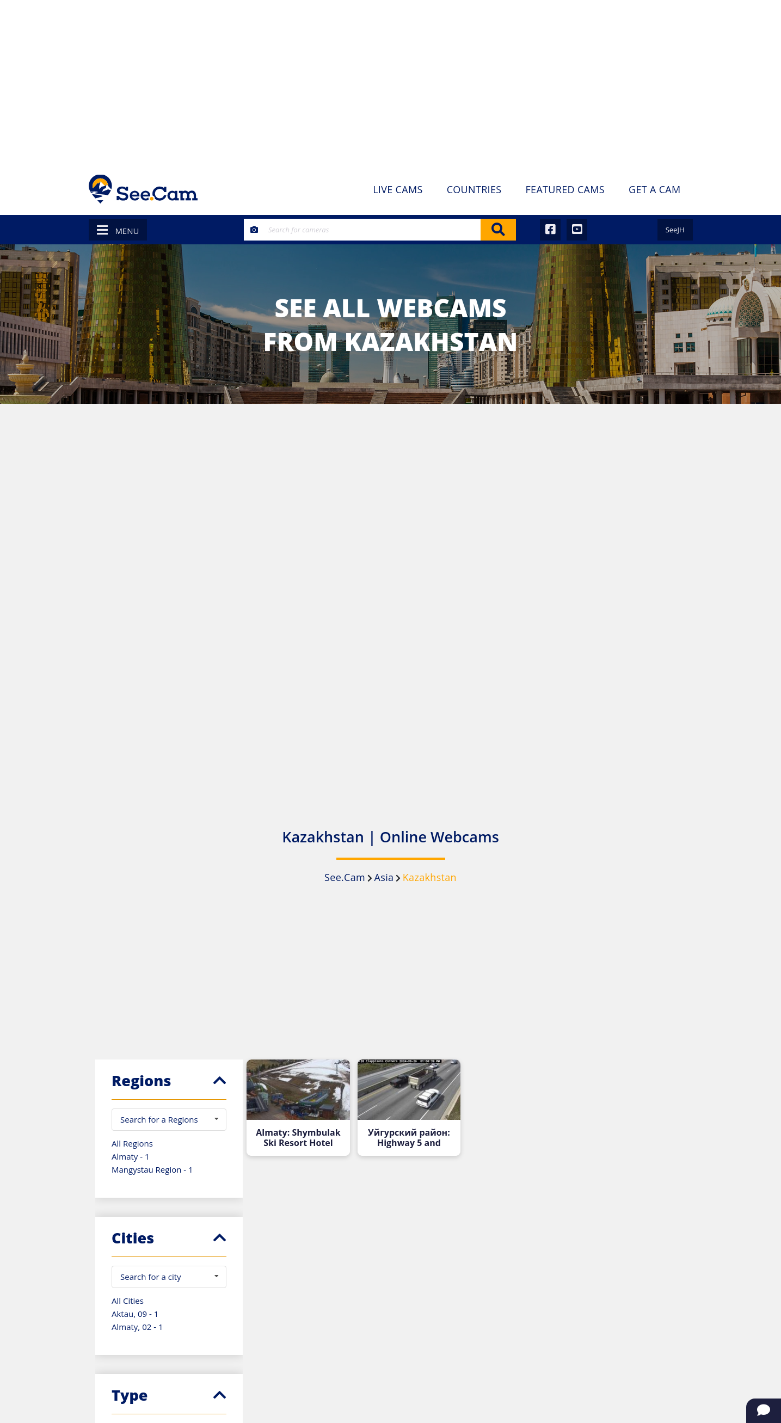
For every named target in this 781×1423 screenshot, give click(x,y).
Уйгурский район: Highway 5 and (409, 1138)
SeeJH (675, 230)
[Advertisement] (390, 81)
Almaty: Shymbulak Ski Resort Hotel (298, 1138)
